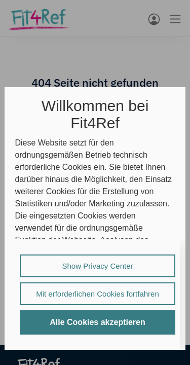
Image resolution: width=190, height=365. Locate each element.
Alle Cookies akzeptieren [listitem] (97, 322)
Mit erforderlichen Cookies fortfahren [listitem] (97, 293)
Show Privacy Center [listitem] (97, 266)
